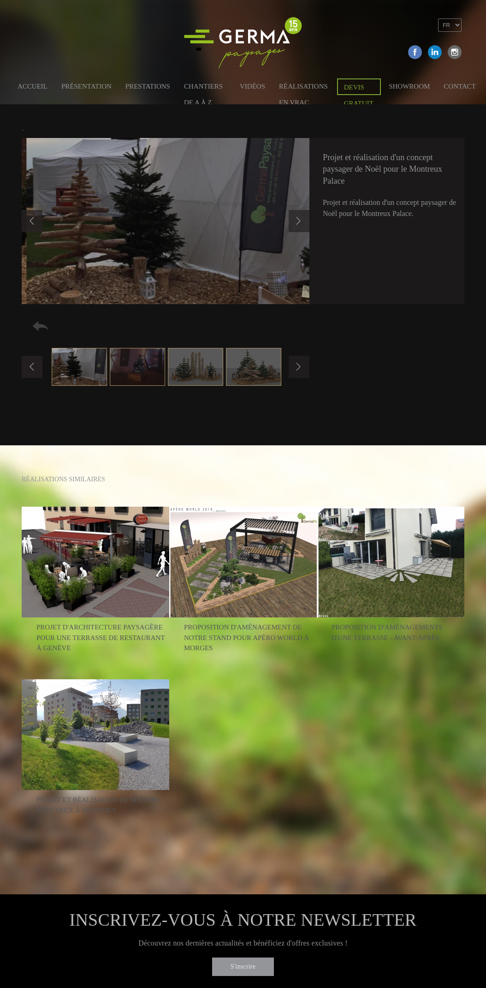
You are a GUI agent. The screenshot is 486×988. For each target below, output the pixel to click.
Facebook (415, 52)
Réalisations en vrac (303, 88)
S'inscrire (243, 966)
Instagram (455, 52)
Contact (460, 86)
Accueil (32, 86)
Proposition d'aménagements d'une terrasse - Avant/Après (387, 632)
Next (299, 221)
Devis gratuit (358, 89)
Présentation (86, 86)
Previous (32, 221)
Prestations (147, 86)
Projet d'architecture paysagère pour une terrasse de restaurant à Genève (100, 637)
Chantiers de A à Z (203, 88)
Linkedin (435, 52)
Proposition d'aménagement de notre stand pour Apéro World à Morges (246, 637)
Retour (40, 326)
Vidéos (252, 86)
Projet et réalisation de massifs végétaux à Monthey (97, 805)
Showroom (409, 86)
